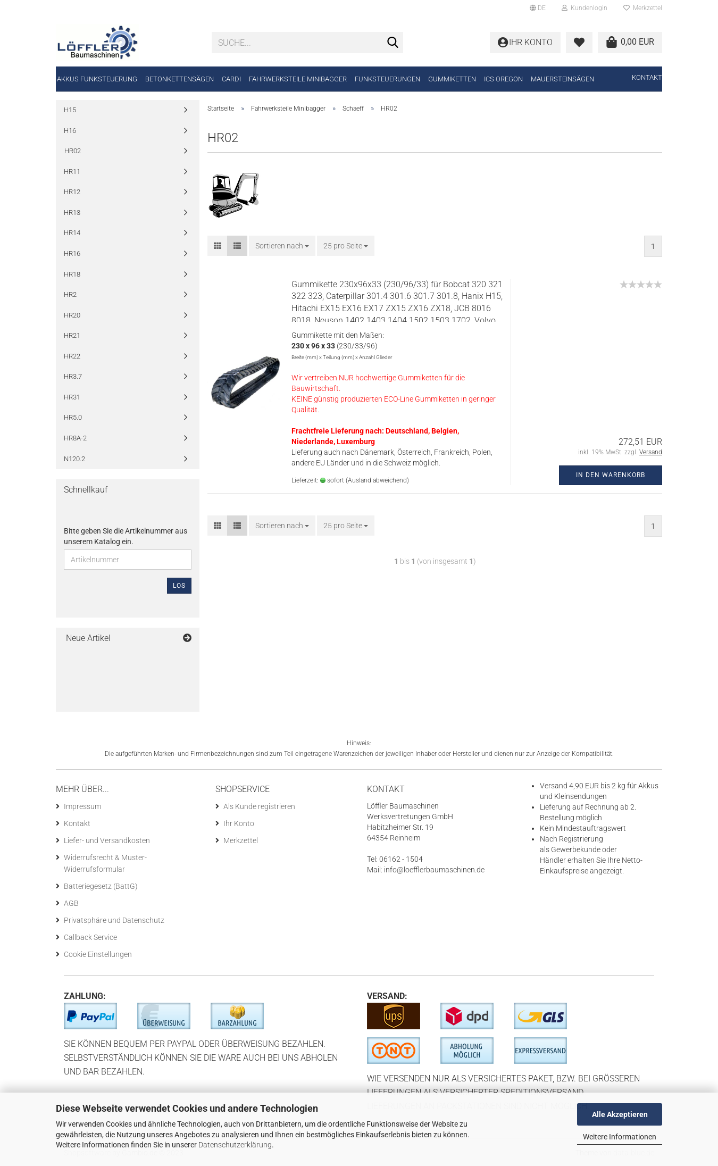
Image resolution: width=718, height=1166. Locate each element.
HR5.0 (73, 417)
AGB (71, 903)
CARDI (231, 79)
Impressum (82, 806)
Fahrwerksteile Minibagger (298, 79)
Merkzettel (642, 8)
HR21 (72, 335)
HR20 (72, 315)
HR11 (72, 172)
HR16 (72, 253)
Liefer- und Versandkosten (107, 840)
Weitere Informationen (619, 1136)
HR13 (72, 212)
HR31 (72, 397)
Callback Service (90, 937)
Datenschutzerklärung (235, 1144)
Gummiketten (452, 79)
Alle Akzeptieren (620, 1114)
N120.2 (74, 459)
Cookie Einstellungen (98, 954)
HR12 (72, 192)
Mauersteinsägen (562, 79)
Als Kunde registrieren (259, 806)
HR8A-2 (75, 438)
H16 (70, 131)
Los (179, 585)
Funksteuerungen (387, 79)
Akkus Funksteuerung (97, 79)
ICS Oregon (503, 79)
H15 (70, 110)
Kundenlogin (584, 8)
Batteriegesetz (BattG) (101, 886)
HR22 (72, 356)
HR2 (70, 294)
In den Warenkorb (610, 475)
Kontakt (647, 77)
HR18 (72, 274)
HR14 (72, 233)
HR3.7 (73, 376)
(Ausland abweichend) (377, 480)
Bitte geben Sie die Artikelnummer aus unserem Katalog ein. (125, 536)
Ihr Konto (238, 823)
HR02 (72, 151)
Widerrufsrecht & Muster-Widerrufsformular (105, 863)
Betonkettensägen (179, 79)
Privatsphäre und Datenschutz (114, 920)
